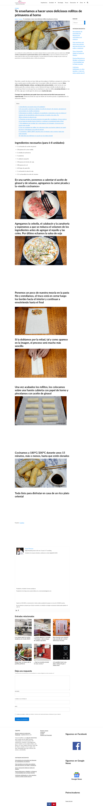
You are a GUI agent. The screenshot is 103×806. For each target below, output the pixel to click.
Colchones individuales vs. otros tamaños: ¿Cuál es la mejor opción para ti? (25, 776)
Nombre (17, 691)
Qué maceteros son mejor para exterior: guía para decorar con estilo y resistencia (25, 764)
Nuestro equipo (44, 730)
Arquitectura (44, 2)
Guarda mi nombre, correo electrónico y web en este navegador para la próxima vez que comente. (39, 714)
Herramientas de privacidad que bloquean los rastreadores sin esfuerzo (77, 35)
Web (16, 706)
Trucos (66, 2)
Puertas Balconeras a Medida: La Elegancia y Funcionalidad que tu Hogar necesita (26, 772)
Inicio (16, 19)
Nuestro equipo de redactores (22, 733)
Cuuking (22, 523)
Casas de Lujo (69, 801)
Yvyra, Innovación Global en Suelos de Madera (78, 53)
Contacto (42, 732)
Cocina (17, 8)
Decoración (73, 2)
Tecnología (60, 2)
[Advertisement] (42, 69)
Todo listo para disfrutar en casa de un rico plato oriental (36, 135)
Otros (81, 2)
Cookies (42, 733)
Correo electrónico (21, 698)
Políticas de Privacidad (46, 735)
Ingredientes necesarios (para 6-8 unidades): (32, 106)
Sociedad (51, 2)
